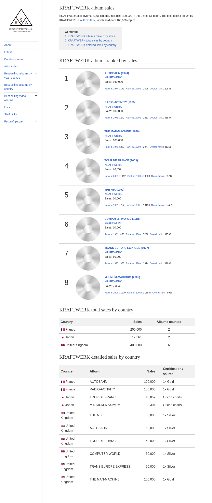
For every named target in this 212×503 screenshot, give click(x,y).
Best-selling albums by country (18, 86)
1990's (134, 205)
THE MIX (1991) (114, 189)
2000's (135, 176)
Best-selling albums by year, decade (18, 75)
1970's (134, 88)
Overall (156, 88)
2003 (111, 176)
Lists (7, 107)
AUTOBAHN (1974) (116, 73)
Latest (8, 52)
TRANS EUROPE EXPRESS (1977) (126, 247)
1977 (111, 263)
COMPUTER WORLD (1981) (122, 218)
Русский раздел (14, 121)
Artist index (11, 66)
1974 (111, 88)
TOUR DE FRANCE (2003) (121, 160)
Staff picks (10, 114)
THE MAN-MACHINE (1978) (121, 131)
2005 (111, 292)
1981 (111, 234)
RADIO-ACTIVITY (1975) (120, 102)
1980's (134, 234)
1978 (111, 147)
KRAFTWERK (113, 77)
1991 (111, 205)
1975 (111, 117)
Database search (14, 59)
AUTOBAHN (87, 20)
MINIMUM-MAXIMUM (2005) (122, 277)
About (8, 45)
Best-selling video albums (15, 98)
